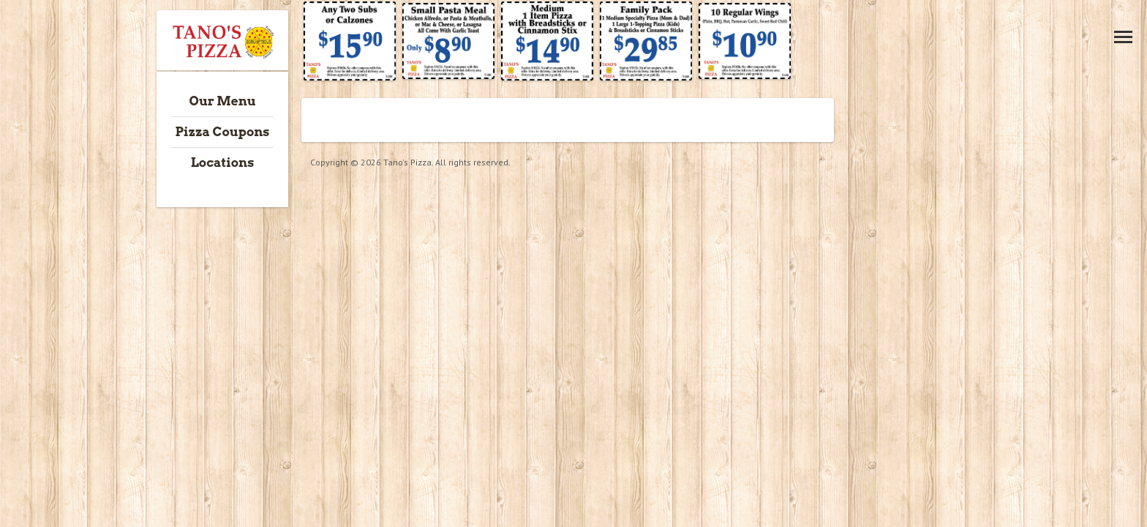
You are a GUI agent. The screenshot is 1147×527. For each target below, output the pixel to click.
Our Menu (222, 101)
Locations (223, 162)
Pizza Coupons (222, 131)
